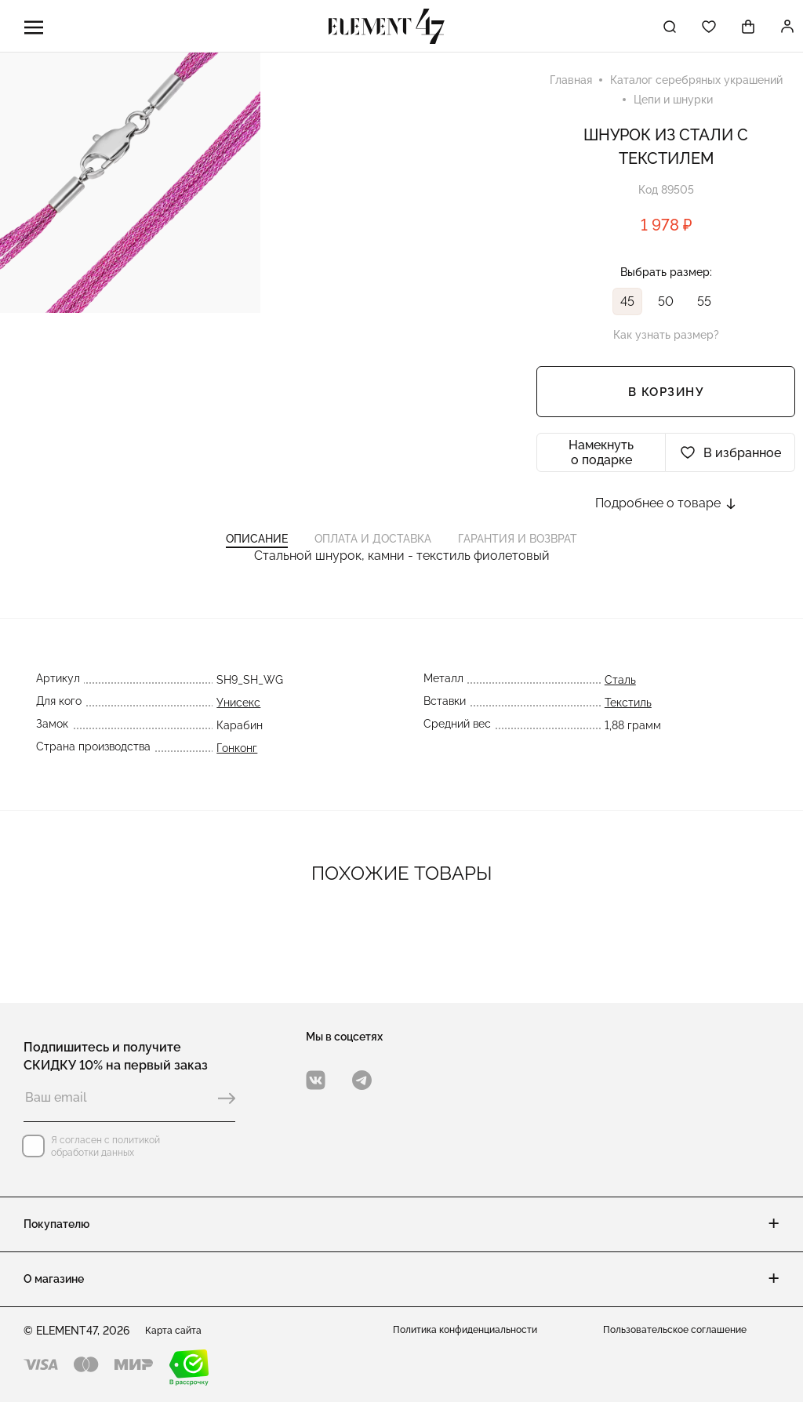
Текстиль (632, 734)
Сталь (624, 711)
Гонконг (233, 779)
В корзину (666, 400)
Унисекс (234, 734)
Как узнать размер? (666, 342)
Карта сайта (178, 1330)
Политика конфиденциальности (475, 1330)
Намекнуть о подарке (601, 460)
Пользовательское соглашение (685, 1330)
